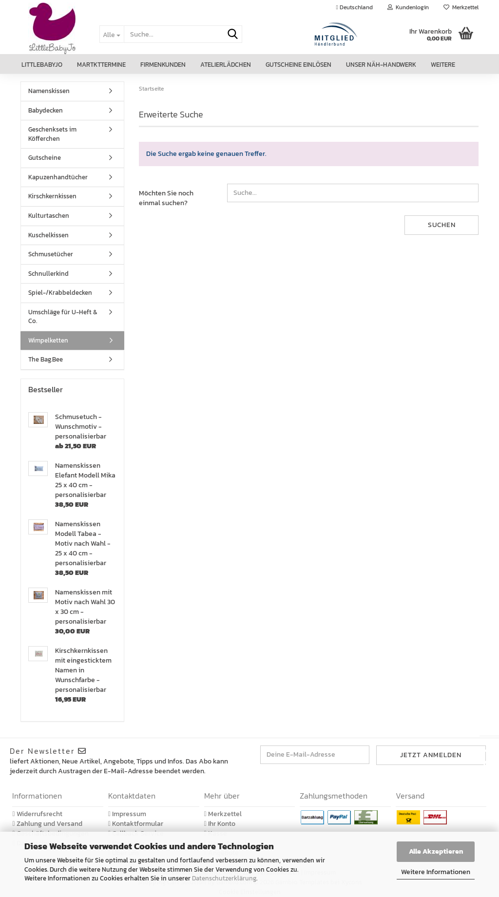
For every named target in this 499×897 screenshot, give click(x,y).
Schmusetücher (50, 254)
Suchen (442, 225)
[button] (354, 7)
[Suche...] (111, 34)
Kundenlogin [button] (408, 7)
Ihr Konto (219, 824)
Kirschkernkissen (52, 196)
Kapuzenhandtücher (58, 177)
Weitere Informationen (435, 872)
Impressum (127, 814)
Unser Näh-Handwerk (381, 64)
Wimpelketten (48, 340)
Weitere (443, 64)
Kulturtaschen (48, 215)
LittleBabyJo (41, 64)
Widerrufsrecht (37, 814)
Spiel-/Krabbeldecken (60, 292)
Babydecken (45, 110)
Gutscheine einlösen (298, 64)
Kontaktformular (135, 824)
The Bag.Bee (45, 359)
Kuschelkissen (48, 235)
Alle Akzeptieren (436, 851)
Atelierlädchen (225, 64)
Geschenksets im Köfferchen (52, 134)
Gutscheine (44, 157)
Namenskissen (49, 90)
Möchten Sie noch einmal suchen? (166, 198)
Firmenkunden (163, 64)
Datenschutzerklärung (224, 878)
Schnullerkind (48, 273)
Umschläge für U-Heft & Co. (62, 316)
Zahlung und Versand (47, 824)
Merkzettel (461, 7)
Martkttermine (101, 64)
